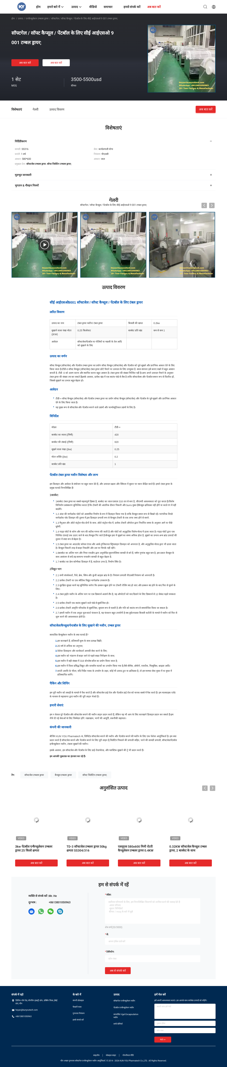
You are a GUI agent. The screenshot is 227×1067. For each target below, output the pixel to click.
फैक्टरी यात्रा (77, 1007)
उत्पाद (20, 18)
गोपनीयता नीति (128, 1055)
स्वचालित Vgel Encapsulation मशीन (126, 1016)
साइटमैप (96, 1055)
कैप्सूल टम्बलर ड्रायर (63, 775)
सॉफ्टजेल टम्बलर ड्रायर (34, 775)
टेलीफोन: (110, 951)
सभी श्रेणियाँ (118, 1024)
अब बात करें (25, 62)
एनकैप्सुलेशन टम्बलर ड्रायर (37, 18)
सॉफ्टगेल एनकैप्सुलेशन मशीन (124, 1001)
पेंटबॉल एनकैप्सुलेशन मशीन (124, 1007)
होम (13, 18)
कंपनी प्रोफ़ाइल (78, 1000)
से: (107, 934)
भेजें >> (163, 1039)
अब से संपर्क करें (118, 970)
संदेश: (108, 894)
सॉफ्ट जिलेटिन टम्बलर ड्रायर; (95, 775)
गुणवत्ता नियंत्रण (79, 1013)
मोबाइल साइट (111, 1055)
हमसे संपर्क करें (78, 1020)
